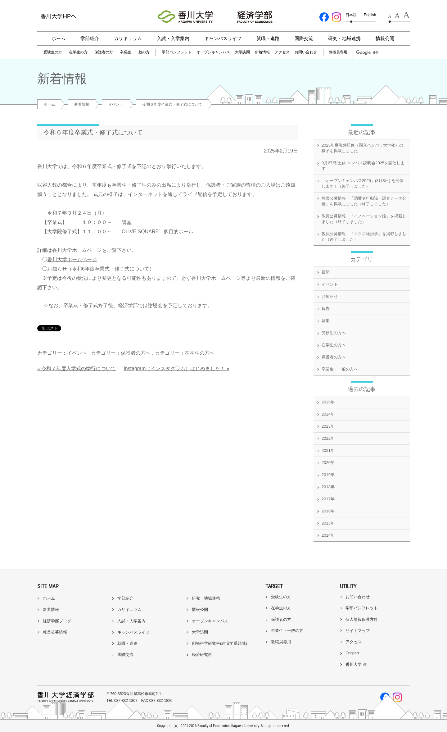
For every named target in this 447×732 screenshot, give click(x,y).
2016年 (328, 511)
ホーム (58, 38)
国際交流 (304, 38)
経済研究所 (202, 654)
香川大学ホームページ (72, 259)
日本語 (351, 15)
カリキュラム (128, 38)
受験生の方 (52, 52)
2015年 (328, 523)
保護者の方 (103, 52)
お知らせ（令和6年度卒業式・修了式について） (100, 268)
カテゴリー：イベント (62, 353)
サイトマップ (357, 630)
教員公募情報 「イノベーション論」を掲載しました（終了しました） (364, 219)
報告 (326, 308)
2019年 (328, 474)
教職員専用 (338, 52)
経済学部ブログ (57, 621)
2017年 (328, 499)
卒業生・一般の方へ (340, 369)
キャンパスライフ (223, 38)
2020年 (328, 462)
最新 (326, 272)
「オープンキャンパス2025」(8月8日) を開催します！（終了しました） (363, 183)
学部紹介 (89, 38)
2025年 (328, 402)
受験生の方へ (334, 332)
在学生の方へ (334, 345)
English (370, 15)
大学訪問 (242, 52)
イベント (115, 104)
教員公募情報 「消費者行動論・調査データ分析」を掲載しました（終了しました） (364, 201)
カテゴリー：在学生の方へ (184, 353)
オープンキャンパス (213, 52)
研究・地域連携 (344, 38)
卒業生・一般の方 (135, 52)
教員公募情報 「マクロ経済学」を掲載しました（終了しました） (364, 236)
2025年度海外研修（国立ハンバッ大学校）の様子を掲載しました (362, 148)
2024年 (328, 414)
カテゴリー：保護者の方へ (121, 353)
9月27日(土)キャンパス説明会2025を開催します (363, 166)
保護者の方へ (334, 357)
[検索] (370, 52)
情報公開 (385, 38)
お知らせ (330, 296)
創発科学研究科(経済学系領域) (219, 643)
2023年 (328, 426)
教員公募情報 (55, 632)
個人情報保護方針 (361, 619)
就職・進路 (268, 38)
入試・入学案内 (173, 38)
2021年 (328, 450)
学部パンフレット (177, 52)
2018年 (328, 486)
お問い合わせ (306, 52)
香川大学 (356, 664)
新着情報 (262, 52)
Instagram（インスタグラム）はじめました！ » (176, 368)
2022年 (328, 438)
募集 (326, 320)
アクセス (282, 52)
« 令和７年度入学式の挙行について (76, 368)
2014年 (328, 535)
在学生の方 (78, 52)
